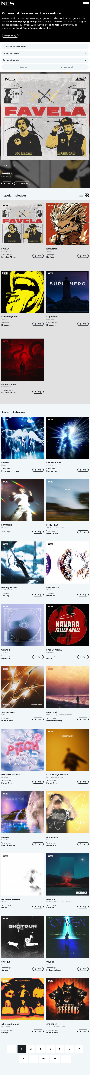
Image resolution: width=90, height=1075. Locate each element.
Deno (8, 176)
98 (54, 1058)
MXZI (3, 176)
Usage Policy (10, 36)
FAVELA (7, 173)
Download (22, 183)
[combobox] (45, 53)
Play (7, 183)
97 (43, 1058)
